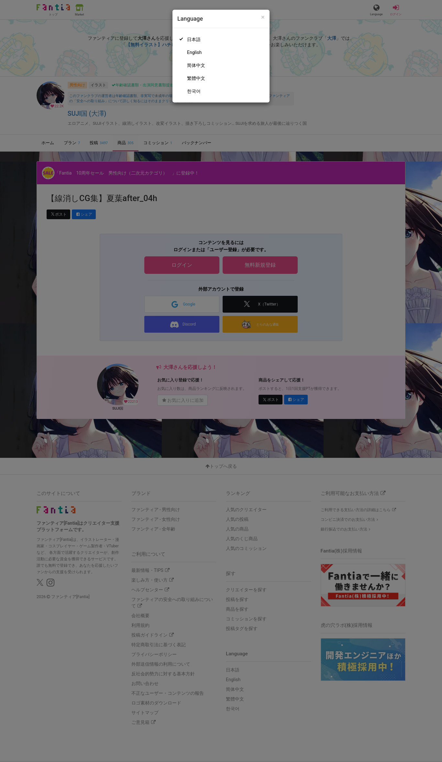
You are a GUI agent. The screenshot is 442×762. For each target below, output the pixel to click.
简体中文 (196, 65)
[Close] (263, 17)
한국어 (194, 91)
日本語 (194, 39)
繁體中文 (196, 78)
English (194, 52)
